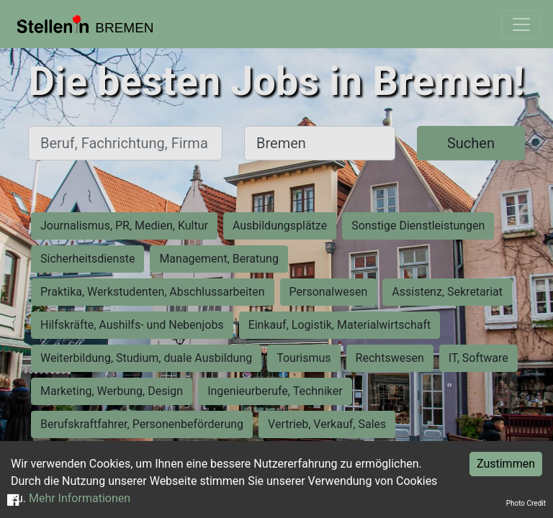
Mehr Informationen (79, 498)
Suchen (471, 143)
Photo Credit (526, 503)
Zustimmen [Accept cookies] (506, 464)
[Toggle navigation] (521, 24)
